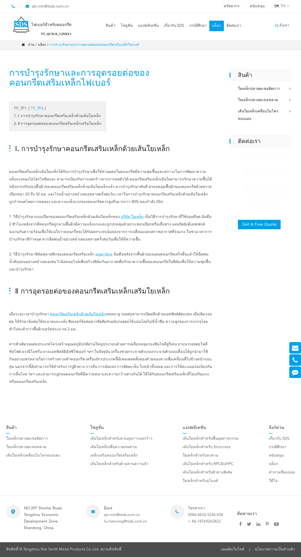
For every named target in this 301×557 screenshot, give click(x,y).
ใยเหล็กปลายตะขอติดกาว (265, 89)
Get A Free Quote (259, 224)
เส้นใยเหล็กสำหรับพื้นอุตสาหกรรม (211, 439)
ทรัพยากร (232, 6)
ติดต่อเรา (233, 26)
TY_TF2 (37, 109)
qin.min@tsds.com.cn (50, 6)
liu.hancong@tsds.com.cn (125, 521)
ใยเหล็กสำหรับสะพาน (200, 456)
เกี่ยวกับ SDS (174, 26)
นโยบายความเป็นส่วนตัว (275, 549)
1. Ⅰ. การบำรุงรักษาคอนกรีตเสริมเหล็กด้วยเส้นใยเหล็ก (57, 116)
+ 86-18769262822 (204, 521)
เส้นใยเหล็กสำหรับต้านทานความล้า (119, 464)
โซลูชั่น (126, 26)
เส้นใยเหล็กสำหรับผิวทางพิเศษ (207, 472)
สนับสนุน (257, 6)
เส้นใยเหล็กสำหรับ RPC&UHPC (208, 464)
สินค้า (110, 26)
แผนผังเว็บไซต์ (232, 549)
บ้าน (31, 44)
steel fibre (104, 254)
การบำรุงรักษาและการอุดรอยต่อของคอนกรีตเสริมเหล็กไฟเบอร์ (94, 44)
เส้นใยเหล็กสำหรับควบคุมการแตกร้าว (121, 439)
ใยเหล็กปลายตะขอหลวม (265, 100)
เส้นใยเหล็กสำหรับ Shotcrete (206, 447)
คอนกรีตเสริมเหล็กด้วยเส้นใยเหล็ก (78, 314)
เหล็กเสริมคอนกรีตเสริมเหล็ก (114, 456)
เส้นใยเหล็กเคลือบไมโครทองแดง (265, 115)
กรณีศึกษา (198, 26)
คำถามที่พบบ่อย (282, 472)
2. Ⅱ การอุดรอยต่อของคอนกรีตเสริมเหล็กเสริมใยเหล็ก (58, 124)
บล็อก (216, 26)
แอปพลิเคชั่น (148, 26)
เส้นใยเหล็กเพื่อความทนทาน (113, 447)
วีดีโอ (273, 481)
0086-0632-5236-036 (205, 515)
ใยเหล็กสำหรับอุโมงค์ (200, 481)
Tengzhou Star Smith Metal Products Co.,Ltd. (61, 549)
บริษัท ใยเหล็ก (132, 217)
